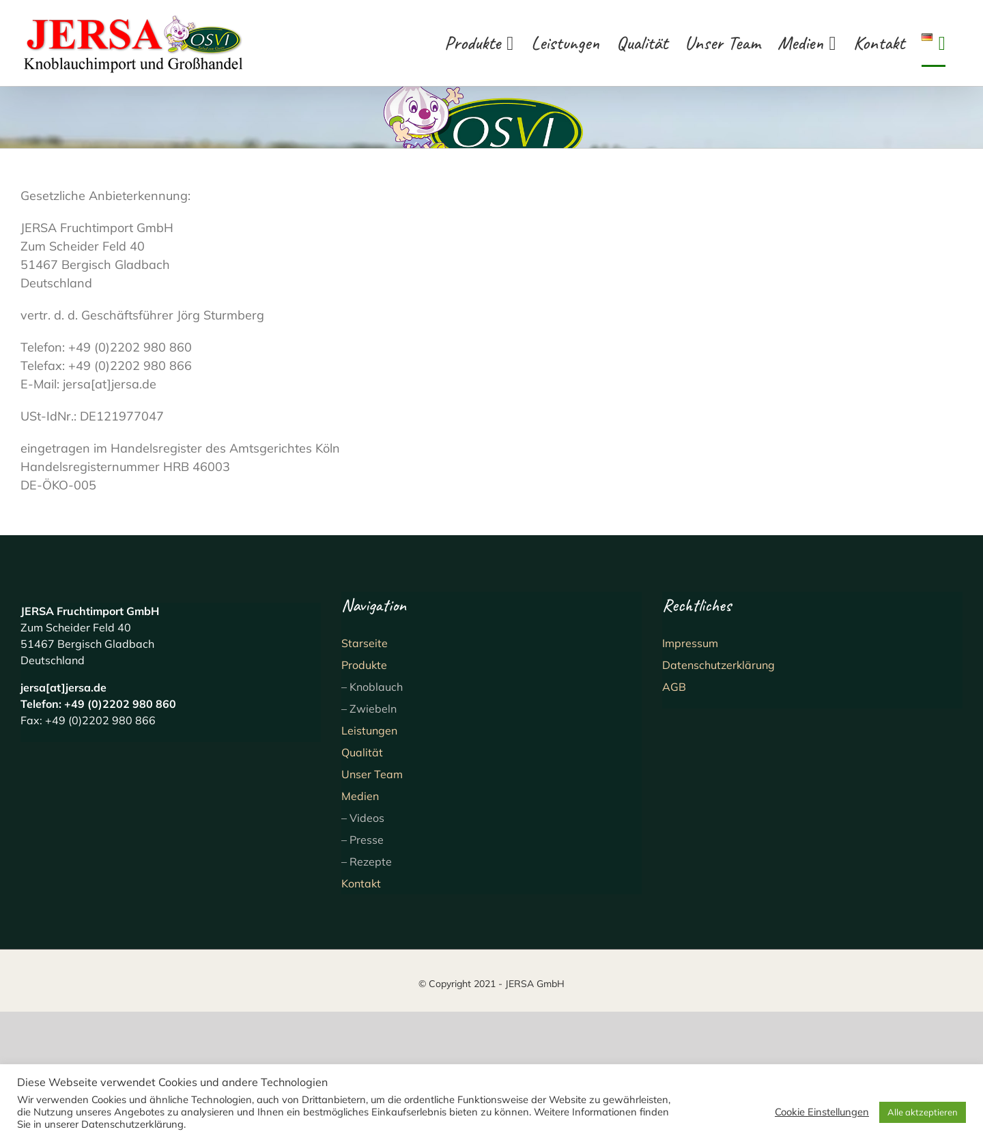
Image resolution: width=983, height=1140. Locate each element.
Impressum (690, 643)
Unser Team (372, 774)
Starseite (364, 643)
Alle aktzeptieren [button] (922, 1112)
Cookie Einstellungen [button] (822, 1112)
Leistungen (369, 730)
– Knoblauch (372, 687)
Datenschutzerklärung (718, 665)
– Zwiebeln (369, 708)
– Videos (362, 818)
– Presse (362, 839)
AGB (674, 687)
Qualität (362, 752)
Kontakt (361, 883)
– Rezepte (366, 861)
